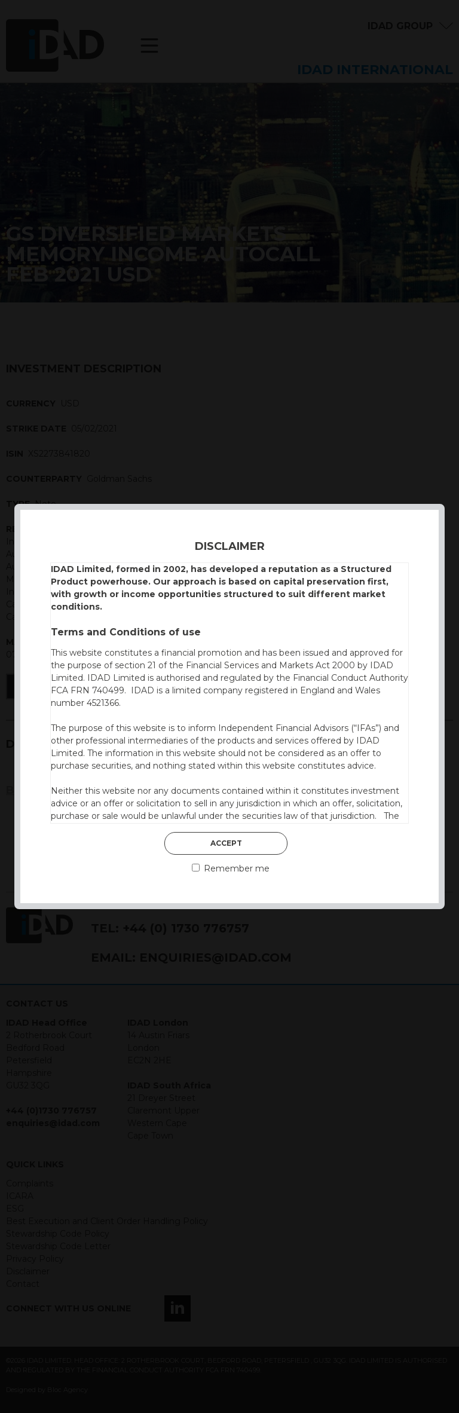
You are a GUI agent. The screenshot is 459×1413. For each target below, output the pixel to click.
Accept (226, 843)
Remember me (231, 868)
